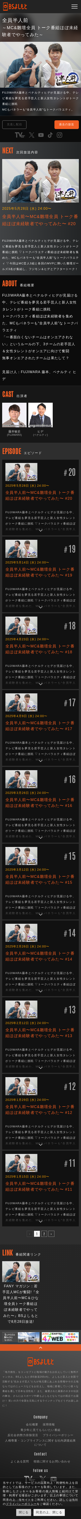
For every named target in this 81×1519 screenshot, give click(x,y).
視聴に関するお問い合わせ (51, 1461)
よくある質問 (20, 1461)
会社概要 (32, 1424)
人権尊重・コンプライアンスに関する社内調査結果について (40, 1443)
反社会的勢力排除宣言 (23, 1435)
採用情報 (49, 1424)
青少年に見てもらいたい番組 (41, 1430)
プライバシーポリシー (58, 1435)
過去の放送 (66, 124)
